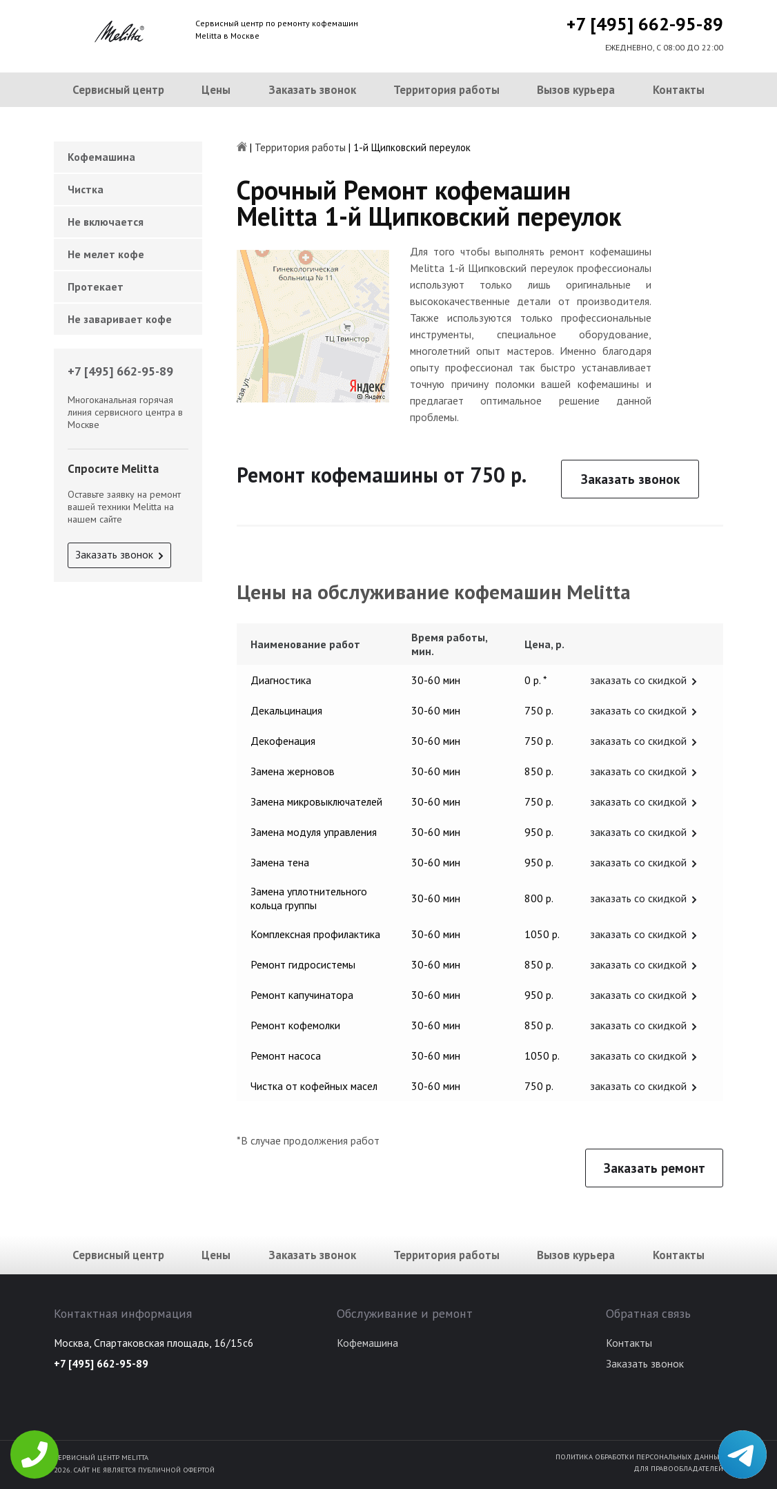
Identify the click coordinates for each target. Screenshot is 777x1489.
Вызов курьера (576, 89)
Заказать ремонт (654, 1168)
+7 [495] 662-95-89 (645, 23)
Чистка (86, 189)
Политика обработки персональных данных (639, 1456)
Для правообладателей (678, 1468)
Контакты (679, 89)
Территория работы (446, 89)
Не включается (106, 221)
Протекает (96, 286)
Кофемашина (101, 157)
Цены (215, 89)
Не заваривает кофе (120, 319)
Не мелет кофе (106, 254)
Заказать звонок (312, 89)
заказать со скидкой (638, 680)
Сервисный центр (118, 89)
